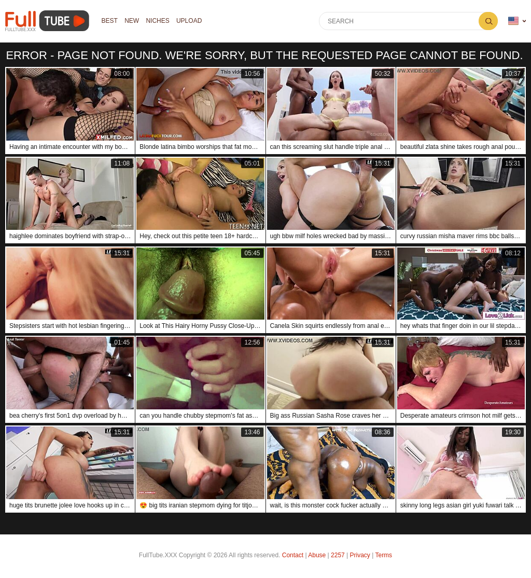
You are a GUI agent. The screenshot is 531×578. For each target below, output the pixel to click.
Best (110, 21)
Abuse (317, 555)
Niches (158, 21)
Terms (383, 555)
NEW (132, 21)
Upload (190, 21)
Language (513, 21)
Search (488, 21)
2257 (338, 555)
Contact (292, 555)
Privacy (360, 555)
